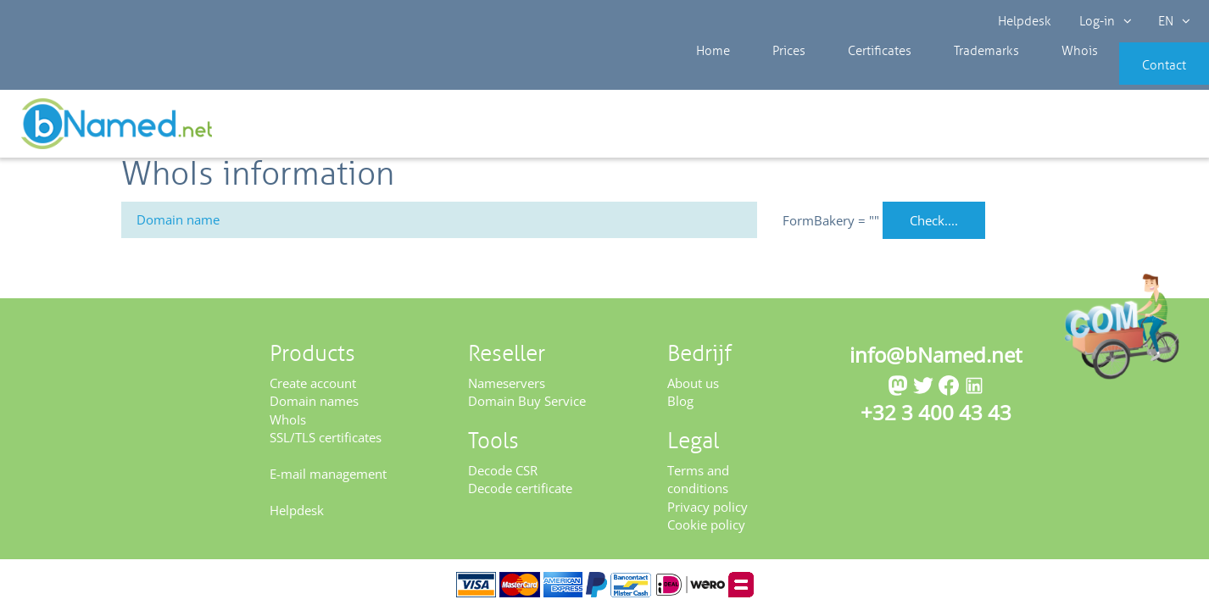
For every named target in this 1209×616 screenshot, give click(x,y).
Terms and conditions (698, 484)
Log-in (1104, 21)
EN (1172, 21)
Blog (680, 406)
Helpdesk (1025, 21)
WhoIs (288, 424)
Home (709, 76)
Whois (1022, 76)
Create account (313, 388)
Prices (771, 76)
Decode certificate (520, 494)
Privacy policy (707, 511)
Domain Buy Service (527, 406)
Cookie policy (706, 530)
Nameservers (506, 388)
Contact (1139, 76)
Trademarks (942, 76)
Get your (1147, 128)
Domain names (314, 406)
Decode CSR (503, 475)
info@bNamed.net (936, 360)
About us (693, 388)
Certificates (848, 76)
